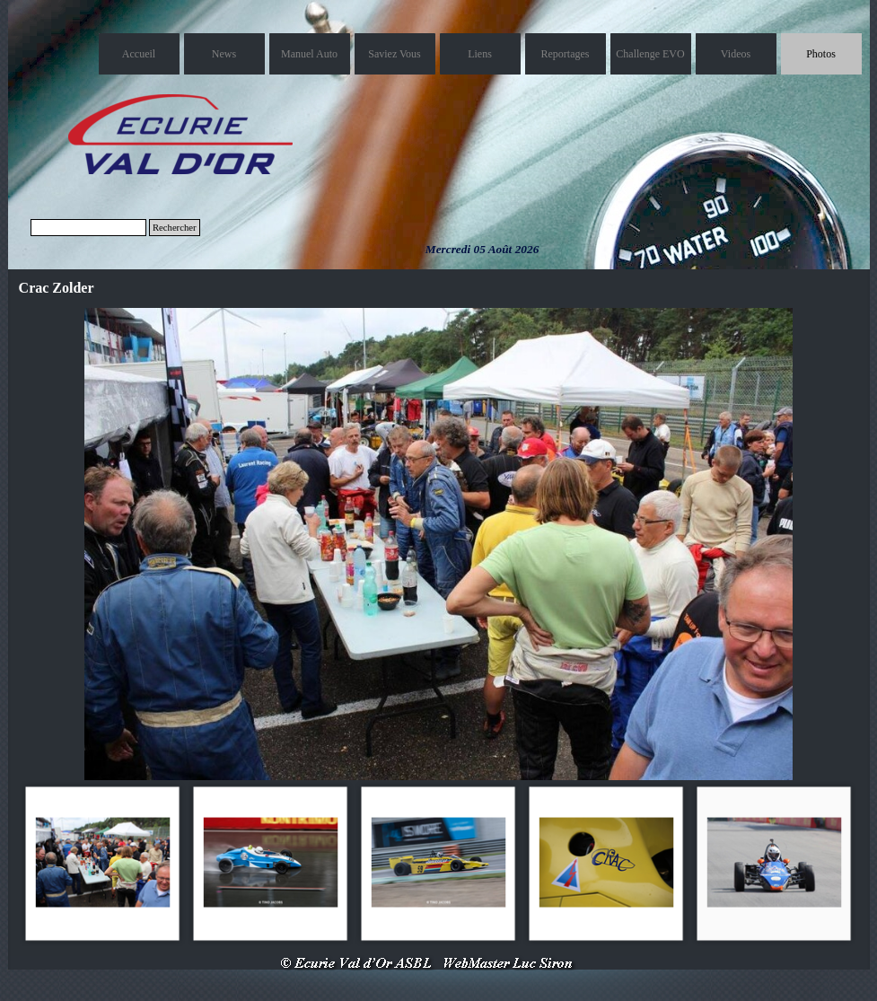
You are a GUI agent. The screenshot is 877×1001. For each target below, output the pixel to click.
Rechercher (175, 228)
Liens (480, 54)
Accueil (138, 54)
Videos (735, 54)
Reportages (565, 54)
